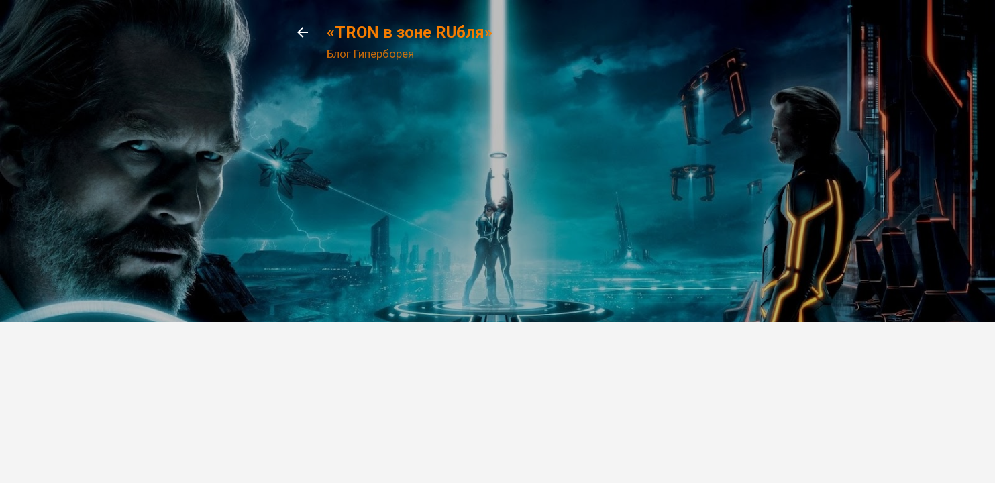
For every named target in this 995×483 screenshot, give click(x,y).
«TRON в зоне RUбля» (409, 32)
